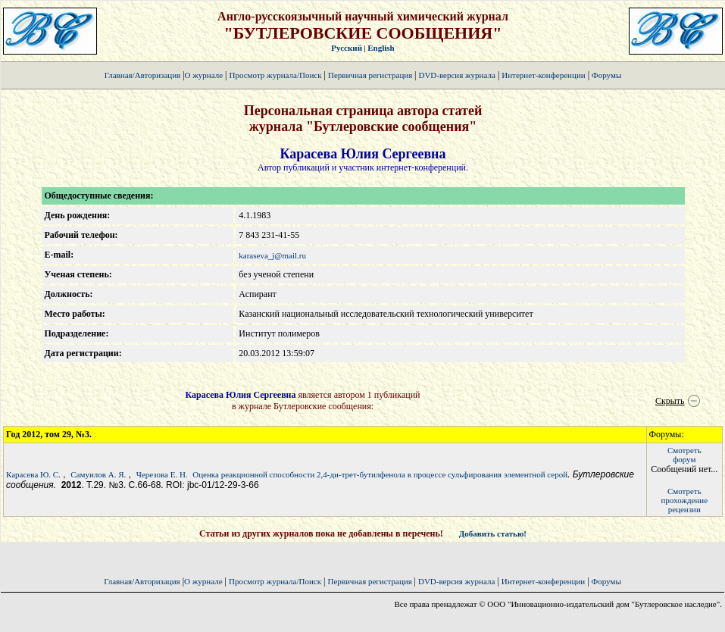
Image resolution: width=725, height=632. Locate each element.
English (380, 47)
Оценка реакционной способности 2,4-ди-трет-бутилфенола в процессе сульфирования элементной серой (379, 474)
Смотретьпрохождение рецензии (684, 500)
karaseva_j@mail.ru (272, 255)
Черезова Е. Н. (162, 474)
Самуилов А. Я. (98, 474)
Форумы (606, 75)
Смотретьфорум (684, 455)
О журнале (204, 75)
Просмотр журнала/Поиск (275, 75)
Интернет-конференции (543, 75)
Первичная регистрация (371, 75)
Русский (346, 47)
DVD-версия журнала (456, 75)
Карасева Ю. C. (33, 474)
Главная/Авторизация (142, 75)
